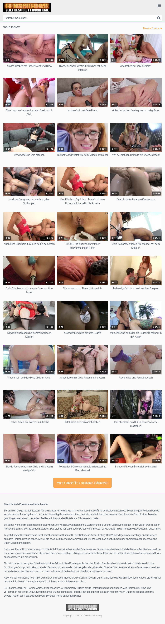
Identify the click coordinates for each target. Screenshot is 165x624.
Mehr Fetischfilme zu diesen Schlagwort (82, 483)
